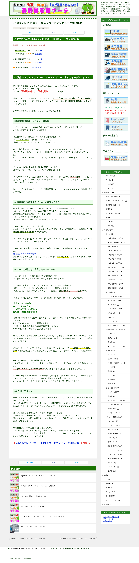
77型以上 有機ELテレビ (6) (117, 242)
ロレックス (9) (110, 492)
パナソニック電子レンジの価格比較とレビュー (34, 496)
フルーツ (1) (110, 221)
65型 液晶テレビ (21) (115, 275)
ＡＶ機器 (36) (110, 292)
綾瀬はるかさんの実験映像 (24, 254)
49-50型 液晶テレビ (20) (116, 267)
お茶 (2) (108, 217)
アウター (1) (110, 188)
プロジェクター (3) (114, 313)
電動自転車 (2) (112, 384)
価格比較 (38, 54)
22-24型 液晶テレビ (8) (115, 250)
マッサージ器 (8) (113, 392)
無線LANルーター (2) (115, 458)
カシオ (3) (109, 479)
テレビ (16, 28)
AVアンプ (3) (112, 317)
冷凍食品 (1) (110, 226)
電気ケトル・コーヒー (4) (116, 346)
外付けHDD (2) (113, 429)
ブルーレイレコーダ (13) (116, 296)
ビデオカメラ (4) (113, 305)
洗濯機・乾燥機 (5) (114, 359)
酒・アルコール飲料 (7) (113, 213)
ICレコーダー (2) (113, 467)
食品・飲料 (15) (109, 192)
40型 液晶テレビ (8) (114, 259)
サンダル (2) (110, 180)
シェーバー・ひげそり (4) (116, 400)
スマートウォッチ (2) (113, 500)
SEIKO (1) (109, 483)
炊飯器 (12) (111, 342)
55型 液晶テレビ (32, 28)
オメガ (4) (109, 488)
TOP (24, 548)
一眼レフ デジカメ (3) (115, 309)
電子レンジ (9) (112, 338)
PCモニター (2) (113, 421)
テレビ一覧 (36, 67)
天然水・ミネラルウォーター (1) (116, 201)
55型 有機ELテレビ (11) (115, 284)
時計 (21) (107, 475)
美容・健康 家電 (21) (112, 388)
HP (41, 50)
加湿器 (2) (111, 371)
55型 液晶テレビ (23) (115, 271)
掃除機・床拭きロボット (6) (117, 363)
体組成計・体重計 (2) (115, 404)
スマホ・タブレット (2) (115, 454)
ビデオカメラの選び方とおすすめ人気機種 (33, 526)
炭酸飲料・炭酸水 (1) (113, 205)
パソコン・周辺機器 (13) (114, 417)
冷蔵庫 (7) (111, 334)
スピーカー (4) (112, 321)
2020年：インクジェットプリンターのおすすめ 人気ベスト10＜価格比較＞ (42, 516)
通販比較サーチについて (111, 517)
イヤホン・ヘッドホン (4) (116, 325)
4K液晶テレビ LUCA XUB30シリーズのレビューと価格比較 (38, 486)
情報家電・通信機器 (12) (114, 446)
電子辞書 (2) (112, 471)
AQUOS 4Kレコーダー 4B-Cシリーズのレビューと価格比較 (38, 476)
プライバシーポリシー (110, 519)
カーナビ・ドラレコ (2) (115, 450)
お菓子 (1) (109, 209)
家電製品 (22, 28)
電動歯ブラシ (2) (113, 409)
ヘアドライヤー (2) (114, 413)
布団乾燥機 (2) (112, 379)
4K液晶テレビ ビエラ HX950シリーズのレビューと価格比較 (47, 443)
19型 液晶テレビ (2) (114, 246)
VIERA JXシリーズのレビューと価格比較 (33, 506)
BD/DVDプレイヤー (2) (115, 300)
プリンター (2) (112, 442)
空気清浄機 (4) (112, 367)
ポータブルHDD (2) (114, 433)
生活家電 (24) (110, 350)
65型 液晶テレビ (43, 28)
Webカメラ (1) (113, 438)
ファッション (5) (109, 176)
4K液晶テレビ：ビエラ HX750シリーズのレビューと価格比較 (77, 539)
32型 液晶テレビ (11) (115, 255)
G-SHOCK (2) (110, 496)
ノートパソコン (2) (114, 425)
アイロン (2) (112, 375)
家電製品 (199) (109, 230)
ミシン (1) (111, 354)
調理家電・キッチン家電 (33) (115, 329)
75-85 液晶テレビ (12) (115, 280)
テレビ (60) (109, 234)
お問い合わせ (107, 521)
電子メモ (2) (112, 463)
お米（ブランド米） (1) (113, 196)
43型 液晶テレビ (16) (115, 263)
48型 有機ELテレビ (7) (115, 238)
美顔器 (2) (111, 396)
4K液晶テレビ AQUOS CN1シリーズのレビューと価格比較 (28, 539)
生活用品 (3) (108, 504)
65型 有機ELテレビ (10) (115, 288)
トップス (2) (110, 184)
